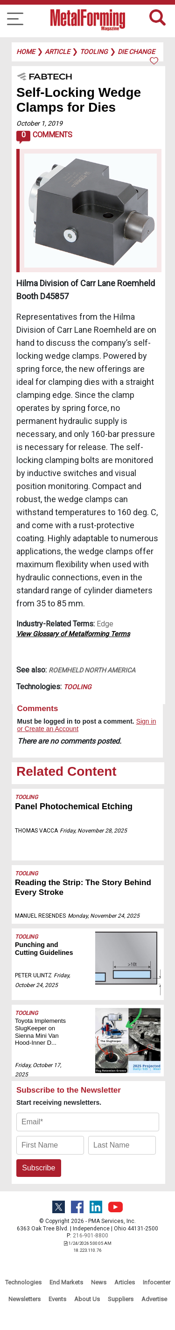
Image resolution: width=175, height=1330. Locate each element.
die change (136, 51)
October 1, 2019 (39, 123)
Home (25, 51)
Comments (44, 137)
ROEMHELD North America (92, 670)
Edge (105, 623)
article (57, 51)
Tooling (77, 687)
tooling (94, 51)
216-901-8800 (90, 1235)
